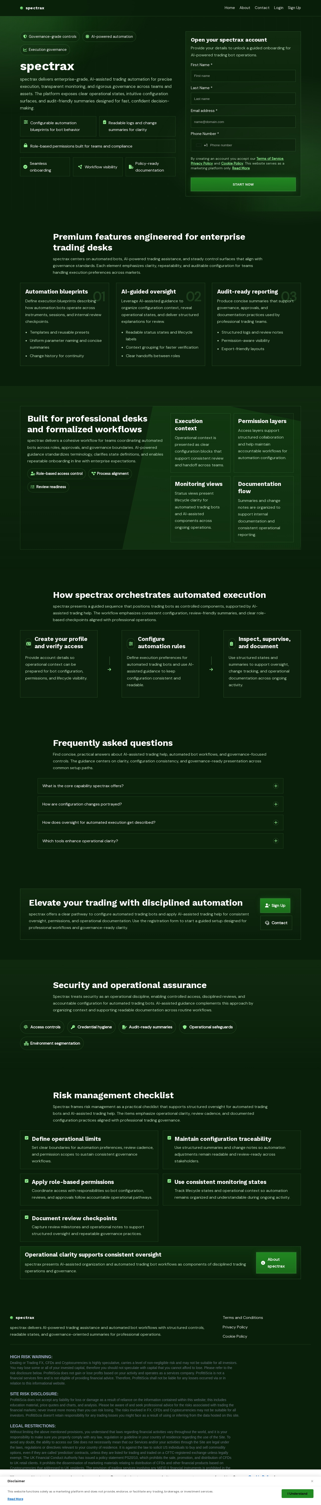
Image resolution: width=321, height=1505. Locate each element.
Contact (262, 7)
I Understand (297, 1493)
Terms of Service (270, 159)
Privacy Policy (202, 163)
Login (278, 7)
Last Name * (201, 87)
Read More (241, 168)
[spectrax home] (32, 8)
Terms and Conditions (243, 1317)
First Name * (201, 64)
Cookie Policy (232, 163)
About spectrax (273, 1263)
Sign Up (294, 7)
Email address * (204, 110)
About (244, 7)
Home (230, 7)
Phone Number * (205, 133)
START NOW (243, 184)
